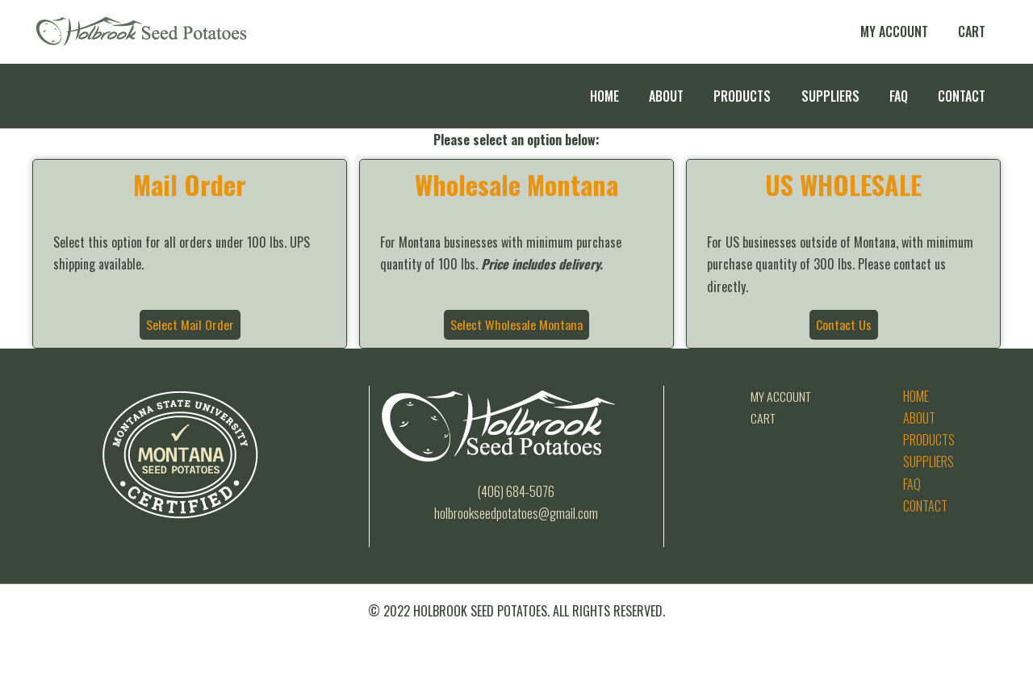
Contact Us (843, 324)
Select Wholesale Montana (516, 324)
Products (929, 439)
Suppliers (928, 461)
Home (916, 396)
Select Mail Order (190, 324)
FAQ (912, 484)
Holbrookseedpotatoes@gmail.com (516, 513)
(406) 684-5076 (516, 491)
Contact (925, 506)
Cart (763, 418)
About (919, 418)
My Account (781, 396)
